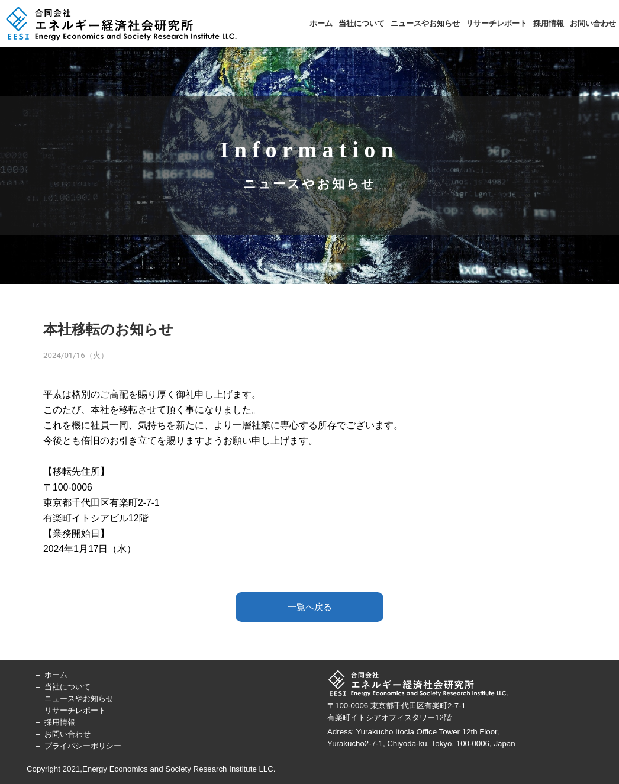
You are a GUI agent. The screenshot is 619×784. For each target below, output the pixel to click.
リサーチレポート (496, 23)
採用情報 (548, 23)
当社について (361, 23)
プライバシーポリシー (82, 745)
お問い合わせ (593, 23)
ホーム (321, 23)
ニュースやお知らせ (425, 23)
